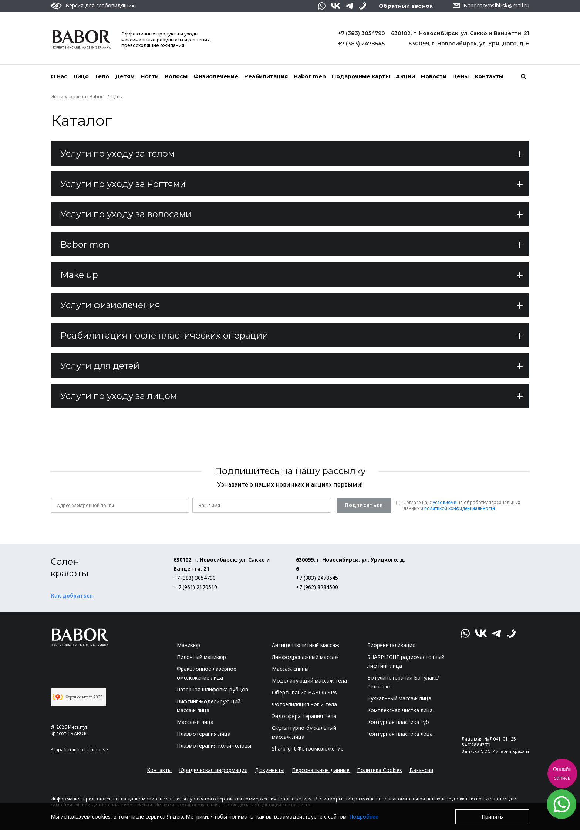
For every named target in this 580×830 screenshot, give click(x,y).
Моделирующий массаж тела (309, 680)
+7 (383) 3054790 (361, 33)
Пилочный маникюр (201, 656)
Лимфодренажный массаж (305, 656)
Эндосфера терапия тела (304, 716)
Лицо (81, 76)
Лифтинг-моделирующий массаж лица (208, 706)
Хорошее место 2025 (77, 697)
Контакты (489, 76)
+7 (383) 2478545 (361, 43)
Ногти (150, 76)
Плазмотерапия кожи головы (214, 745)
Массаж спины (290, 668)
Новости (433, 76)
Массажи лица (195, 721)
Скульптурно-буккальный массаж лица (304, 732)
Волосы (176, 76)
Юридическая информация (213, 769)
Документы (269, 769)
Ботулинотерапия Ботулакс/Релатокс (403, 682)
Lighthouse (96, 749)
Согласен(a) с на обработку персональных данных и (461, 505)
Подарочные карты (361, 76)
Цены (460, 76)
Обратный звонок (406, 6)
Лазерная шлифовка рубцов (212, 689)
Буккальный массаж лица (399, 698)
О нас (59, 76)
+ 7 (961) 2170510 (195, 587)
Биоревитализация (391, 645)
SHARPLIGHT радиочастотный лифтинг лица (405, 661)
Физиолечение (215, 76)
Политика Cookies (379, 769)
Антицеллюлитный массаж (305, 645)
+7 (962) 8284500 (317, 587)
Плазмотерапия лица (203, 733)
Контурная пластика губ (398, 721)
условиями (444, 502)
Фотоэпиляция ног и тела (304, 704)
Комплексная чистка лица (400, 710)
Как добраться (72, 595)
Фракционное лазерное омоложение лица (206, 673)
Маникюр (188, 645)
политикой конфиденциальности (459, 508)
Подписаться (364, 504)
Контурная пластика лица (400, 733)
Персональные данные (321, 769)
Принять (492, 816)
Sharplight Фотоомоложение (308, 748)
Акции (405, 76)
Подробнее (363, 816)
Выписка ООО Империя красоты (495, 751)
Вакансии (421, 769)
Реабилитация (266, 76)
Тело (102, 76)
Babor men (310, 76)
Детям (125, 76)
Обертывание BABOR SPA (304, 692)
